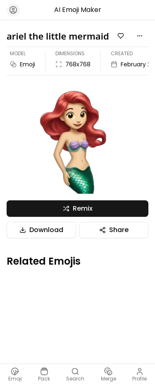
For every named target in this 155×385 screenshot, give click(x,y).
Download (41, 230)
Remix (78, 208)
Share (114, 230)
